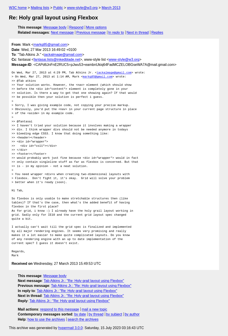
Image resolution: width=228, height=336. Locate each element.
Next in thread (137, 32)
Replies (157, 32)
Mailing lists (40, 8)
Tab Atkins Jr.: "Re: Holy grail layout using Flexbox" (84, 281)
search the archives (83, 319)
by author (132, 314)
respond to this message (59, 309)
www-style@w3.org (82, 8)
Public (58, 8)
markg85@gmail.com (50, 44)
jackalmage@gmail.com (63, 54)
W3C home (18, 8)
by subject (114, 314)
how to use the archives (46, 319)
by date (80, 314)
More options (96, 27)
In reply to (116, 32)
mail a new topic (94, 309)
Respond (76, 27)
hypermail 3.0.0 (70, 328)
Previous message (91, 32)
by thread (96, 314)
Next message (62, 32)
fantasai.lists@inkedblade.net (57, 59)
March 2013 (111, 8)
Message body (55, 27)
